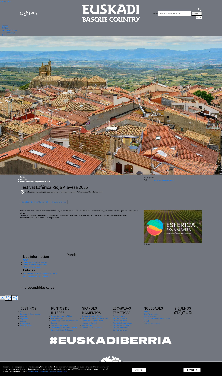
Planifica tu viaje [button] (8, 32)
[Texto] (174, 13)
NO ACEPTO (192, 370)
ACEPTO (138, 370)
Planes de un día (119, 316)
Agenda (23, 179)
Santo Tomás (87, 325)
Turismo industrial (120, 320)
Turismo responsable (152, 323)
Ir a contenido (5, 1)
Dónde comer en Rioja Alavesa (35, 262)
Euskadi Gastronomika (122, 325)
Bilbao (22, 311)
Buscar (196, 13)
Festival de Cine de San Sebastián (95, 318)
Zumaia (23, 321)
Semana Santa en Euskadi (92, 327)
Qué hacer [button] (6, 28)
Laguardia (24, 318)
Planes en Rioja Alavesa (32, 267)
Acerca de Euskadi (150, 316)
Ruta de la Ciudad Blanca (122, 323)
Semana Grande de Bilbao (92, 316)
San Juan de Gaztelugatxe (30, 314)
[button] (199, 9)
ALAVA (25, 260)
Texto (155, 13)
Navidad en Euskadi (89, 323)
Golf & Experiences (120, 330)
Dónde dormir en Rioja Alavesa (35, 264)
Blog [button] (4, 35)
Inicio (22, 177)
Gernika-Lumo (26, 325)
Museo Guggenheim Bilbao (61, 316)
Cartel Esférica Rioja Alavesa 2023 (35, 202)
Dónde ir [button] (5, 26)
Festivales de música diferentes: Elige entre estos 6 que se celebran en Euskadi (40, 274)
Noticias (147, 311)
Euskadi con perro (120, 318)
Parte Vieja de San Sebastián (62, 330)
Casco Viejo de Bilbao (59, 325)
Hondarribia (25, 323)
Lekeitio (23, 316)
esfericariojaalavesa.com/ (164, 180)
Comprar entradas (59, 202)
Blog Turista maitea (151, 314)
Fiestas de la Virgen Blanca (92, 320)
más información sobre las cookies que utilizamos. (47, 371)
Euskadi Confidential (121, 327)
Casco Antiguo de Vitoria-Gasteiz (64, 327)
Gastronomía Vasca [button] (9, 30)
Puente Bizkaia (57, 318)
